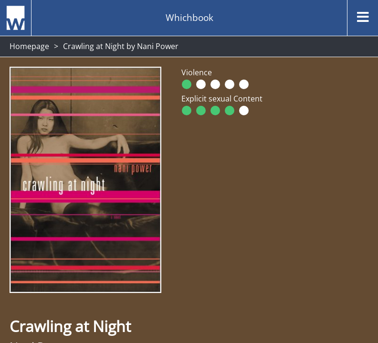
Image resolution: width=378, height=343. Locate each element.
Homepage (29, 46)
